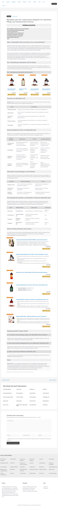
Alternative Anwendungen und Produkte (15, 34)
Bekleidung (14, 1)
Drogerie (19, 1)
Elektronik (24, 1)
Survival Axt (41, 473)
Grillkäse (45, 389)
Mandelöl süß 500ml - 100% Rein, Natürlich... (23, 89)
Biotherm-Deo (51, 469)
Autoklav (12, 473)
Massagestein (46, 400)
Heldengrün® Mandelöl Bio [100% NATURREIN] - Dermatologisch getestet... (32, 239)
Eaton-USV (12, 463)
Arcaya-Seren (32, 466)
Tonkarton (32, 463)
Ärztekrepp (45, 404)
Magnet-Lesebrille (42, 469)
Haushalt (34, 1)
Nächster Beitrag (53, 380)
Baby (3, 1)
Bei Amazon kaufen (12, 94)
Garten (30, 1)
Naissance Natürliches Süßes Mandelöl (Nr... (11, 89)
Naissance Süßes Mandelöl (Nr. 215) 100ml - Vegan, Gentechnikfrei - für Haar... (32, 254)
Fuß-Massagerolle (7, 389)
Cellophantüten (42, 463)
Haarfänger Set (46, 397)
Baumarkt (8, 1)
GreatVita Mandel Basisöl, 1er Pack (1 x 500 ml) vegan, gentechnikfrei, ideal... (32, 284)
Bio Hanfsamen (19, 393)
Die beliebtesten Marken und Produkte (15, 35)
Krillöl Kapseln (46, 393)
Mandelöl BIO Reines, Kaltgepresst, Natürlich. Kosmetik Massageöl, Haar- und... (32, 299)
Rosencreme (41, 466)
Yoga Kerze (18, 389)
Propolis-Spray (23, 473)
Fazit (8, 38)
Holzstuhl (41, 459)
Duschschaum (33, 400)
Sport (39, 1)
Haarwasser (5, 400)
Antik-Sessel (22, 466)
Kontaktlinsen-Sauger (34, 469)
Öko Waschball (33, 404)
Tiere (44, 1)
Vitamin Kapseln (19, 397)
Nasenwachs (12, 469)
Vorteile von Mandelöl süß (12, 31)
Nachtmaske (19, 400)
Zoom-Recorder (3, 466)
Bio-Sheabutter (33, 397)
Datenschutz (45, 488)
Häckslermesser (33, 473)
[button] (54, 4)
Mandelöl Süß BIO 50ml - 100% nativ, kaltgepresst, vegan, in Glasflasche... (31, 316)
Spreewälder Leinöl (4, 463)
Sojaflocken (32, 389)
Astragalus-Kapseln (14, 466)
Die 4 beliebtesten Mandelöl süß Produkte (15, 30)
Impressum (45, 486)
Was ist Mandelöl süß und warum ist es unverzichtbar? (18, 28)
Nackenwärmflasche (7, 393)
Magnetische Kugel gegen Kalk (21, 405)
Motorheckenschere (53, 473)
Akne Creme (5, 404)
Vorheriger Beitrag (5, 380)
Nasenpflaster (32, 393)
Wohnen (4, 5)
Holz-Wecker (51, 459)
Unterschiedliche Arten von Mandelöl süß (15, 33)
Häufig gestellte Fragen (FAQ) (13, 37)
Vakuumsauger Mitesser (8, 397)
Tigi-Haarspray (13, 459)
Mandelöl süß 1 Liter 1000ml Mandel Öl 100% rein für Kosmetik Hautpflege (31, 272)
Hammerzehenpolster (53, 466)
